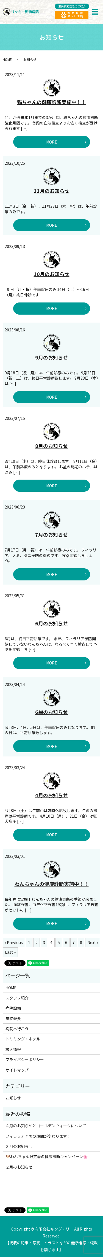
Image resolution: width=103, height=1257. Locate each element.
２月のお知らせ (18, 1167)
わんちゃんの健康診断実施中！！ (52, 883)
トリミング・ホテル (22, 1039)
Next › (92, 942)
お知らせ (13, 1098)
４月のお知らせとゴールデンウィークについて (45, 1125)
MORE (51, 142)
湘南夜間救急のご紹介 (72, 6)
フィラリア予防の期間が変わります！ (38, 1136)
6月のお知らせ (51, 623)
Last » (10, 952)
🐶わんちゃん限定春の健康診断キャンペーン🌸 (46, 1156)
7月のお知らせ (51, 534)
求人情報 (13, 1049)
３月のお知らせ (18, 1146)
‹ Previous (14, 942)
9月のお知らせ (51, 357)
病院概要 (13, 1018)
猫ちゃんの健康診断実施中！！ (51, 102)
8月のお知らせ (51, 445)
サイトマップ (17, 1070)
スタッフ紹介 (17, 998)
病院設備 (13, 1008)
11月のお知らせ (51, 190)
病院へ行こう (17, 1028)
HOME (7, 59)
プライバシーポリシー (24, 1059)
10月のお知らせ (51, 273)
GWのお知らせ (51, 711)
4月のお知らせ (51, 795)
